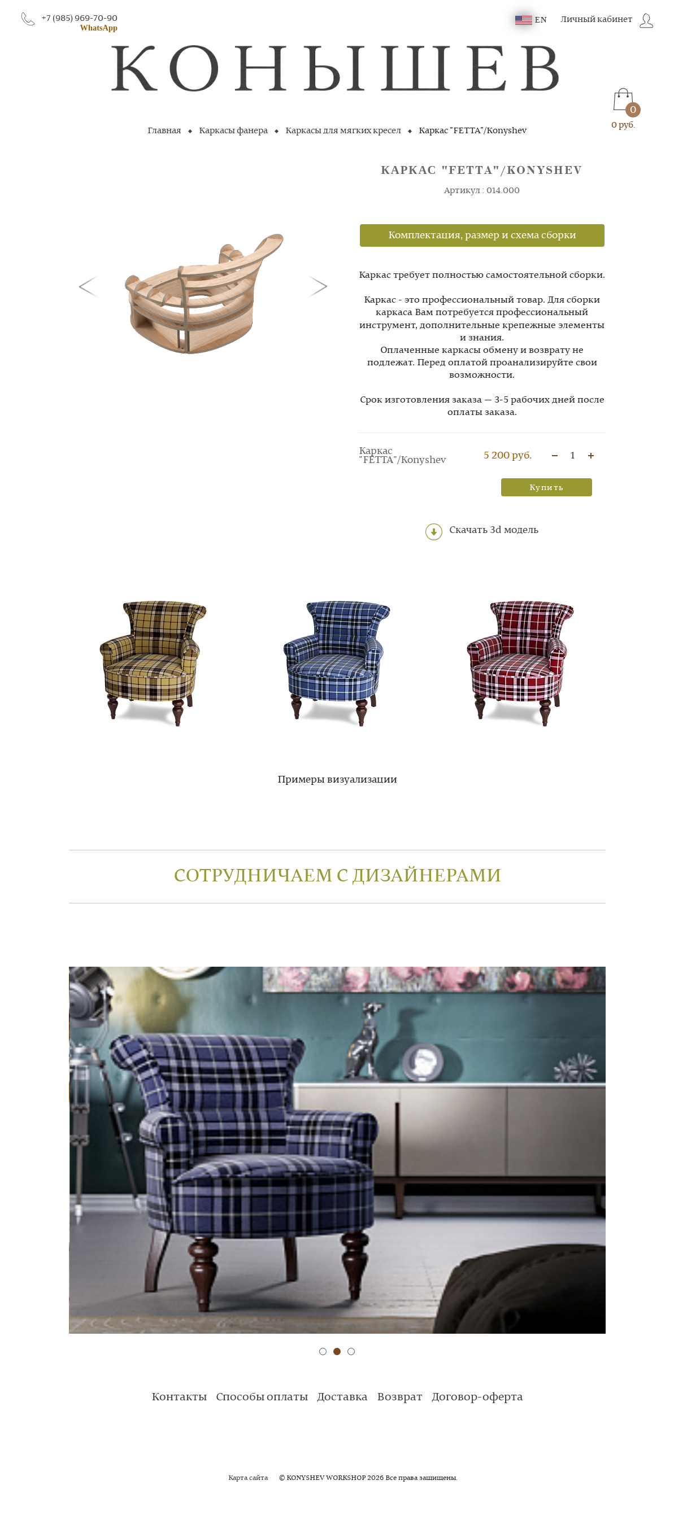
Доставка (342, 1397)
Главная (164, 131)
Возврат (400, 1397)
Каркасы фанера (233, 131)
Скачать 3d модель (481, 531)
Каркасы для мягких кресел (343, 131)
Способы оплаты (262, 1397)
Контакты (179, 1397)
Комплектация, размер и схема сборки (482, 235)
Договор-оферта (477, 1397)
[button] (91, 286)
